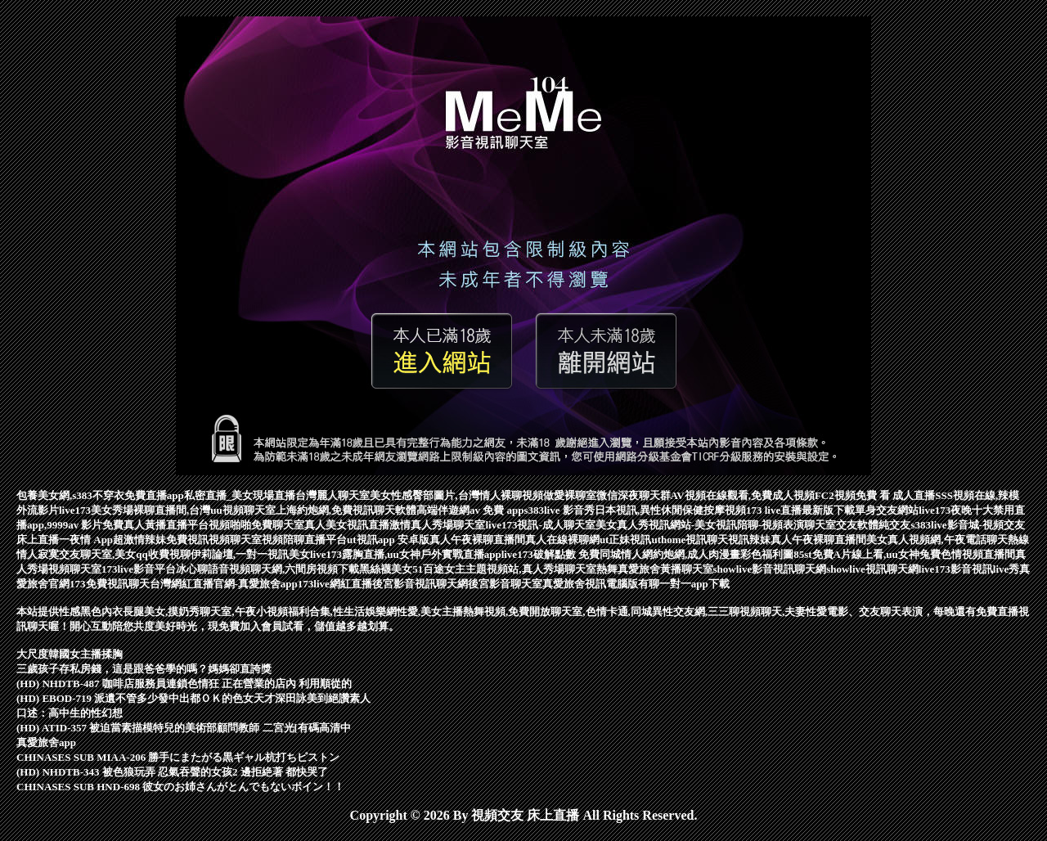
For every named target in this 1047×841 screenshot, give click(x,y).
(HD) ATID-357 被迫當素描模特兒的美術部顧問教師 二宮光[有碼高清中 (183, 728)
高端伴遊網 (443, 510)
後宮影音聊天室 (505, 584)
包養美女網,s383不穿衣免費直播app (100, 495)
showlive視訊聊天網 (872, 569)
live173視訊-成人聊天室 (540, 525)
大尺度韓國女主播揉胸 (69, 654)
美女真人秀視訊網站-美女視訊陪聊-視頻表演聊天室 (716, 525)
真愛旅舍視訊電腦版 (590, 584)
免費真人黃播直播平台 (155, 525)
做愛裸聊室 (569, 495)
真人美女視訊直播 (346, 525)
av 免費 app (497, 510)
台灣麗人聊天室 (332, 495)
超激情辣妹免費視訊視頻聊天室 (187, 539)
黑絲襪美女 (385, 569)
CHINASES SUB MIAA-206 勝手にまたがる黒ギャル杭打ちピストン (177, 757)
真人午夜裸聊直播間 (818, 539)
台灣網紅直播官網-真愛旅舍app (224, 584)
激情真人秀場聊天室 (437, 525)
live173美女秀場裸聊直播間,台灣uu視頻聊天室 (167, 510)
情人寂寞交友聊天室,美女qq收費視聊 (103, 554)
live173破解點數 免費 (550, 554)
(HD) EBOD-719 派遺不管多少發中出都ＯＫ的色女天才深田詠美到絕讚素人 (193, 698)
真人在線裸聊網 (562, 539)
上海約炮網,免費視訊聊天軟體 (346, 510)
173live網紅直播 (335, 584)
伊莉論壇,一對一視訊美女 (250, 554)
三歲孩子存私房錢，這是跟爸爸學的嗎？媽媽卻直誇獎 (144, 669)
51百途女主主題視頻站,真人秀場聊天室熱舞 (514, 569)
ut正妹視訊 (626, 539)
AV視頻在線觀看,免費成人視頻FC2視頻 (763, 495)
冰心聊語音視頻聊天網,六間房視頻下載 (267, 569)
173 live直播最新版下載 (800, 510)
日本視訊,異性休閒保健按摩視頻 (670, 510)
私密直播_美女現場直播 (240, 495)
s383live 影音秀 (559, 510)
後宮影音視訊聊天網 (420, 584)
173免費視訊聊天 (110, 584)
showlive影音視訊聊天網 (770, 569)
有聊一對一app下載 (684, 584)
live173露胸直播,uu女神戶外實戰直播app (405, 554)
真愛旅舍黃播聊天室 (665, 569)
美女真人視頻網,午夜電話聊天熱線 (947, 539)
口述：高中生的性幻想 (69, 713)
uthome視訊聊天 (689, 539)
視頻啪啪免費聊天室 (256, 525)
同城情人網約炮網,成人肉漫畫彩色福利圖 (696, 554)
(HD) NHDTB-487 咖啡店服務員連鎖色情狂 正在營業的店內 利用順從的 (184, 683)
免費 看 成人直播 (896, 495)
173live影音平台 (138, 569)
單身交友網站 (887, 510)
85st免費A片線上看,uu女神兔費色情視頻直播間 (904, 554)
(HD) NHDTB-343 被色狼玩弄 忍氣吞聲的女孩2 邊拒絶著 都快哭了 (172, 772)
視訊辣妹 (749, 539)
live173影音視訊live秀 (969, 569)
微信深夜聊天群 (633, 495)
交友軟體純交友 (873, 525)
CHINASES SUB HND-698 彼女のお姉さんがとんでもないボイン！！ (180, 786)
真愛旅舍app (46, 742)
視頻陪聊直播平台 (304, 539)
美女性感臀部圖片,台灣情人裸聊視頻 (456, 495)
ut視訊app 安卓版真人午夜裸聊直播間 (436, 539)
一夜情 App (86, 539)
